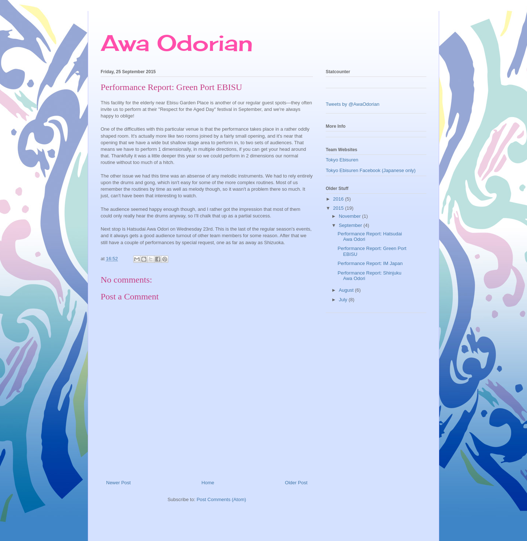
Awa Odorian (177, 42)
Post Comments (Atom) (221, 499)
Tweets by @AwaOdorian (353, 104)
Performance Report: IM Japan (370, 263)
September (351, 225)
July (344, 299)
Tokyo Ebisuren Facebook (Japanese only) (371, 170)
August (347, 290)
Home (208, 482)
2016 (339, 199)
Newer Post (118, 482)
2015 (339, 208)
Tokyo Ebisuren (342, 160)
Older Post (296, 482)
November (350, 216)
